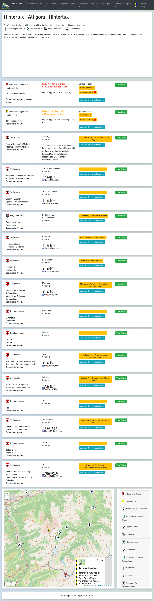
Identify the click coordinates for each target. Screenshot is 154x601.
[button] (136, 5)
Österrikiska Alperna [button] (33, 4)
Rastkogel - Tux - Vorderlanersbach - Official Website (95, 356)
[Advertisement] (77, 57)
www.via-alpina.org (88, 92)
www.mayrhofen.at (87, 88)
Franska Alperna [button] (52, 4)
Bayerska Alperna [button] (68, 4)
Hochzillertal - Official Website (91, 261)
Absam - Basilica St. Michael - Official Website (95, 139)
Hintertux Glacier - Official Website (92, 238)
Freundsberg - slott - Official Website (93, 216)
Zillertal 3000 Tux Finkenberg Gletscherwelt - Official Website (95, 466)
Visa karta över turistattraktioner (92, 100)
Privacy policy (143, 5)
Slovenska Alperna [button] (104, 4)
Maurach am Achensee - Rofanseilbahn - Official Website (95, 285)
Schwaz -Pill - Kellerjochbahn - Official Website (95, 379)
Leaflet (87, 585)
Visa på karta (121, 85)
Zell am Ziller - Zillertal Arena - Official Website (95, 421)
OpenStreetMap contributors (102, 585)
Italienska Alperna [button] (86, 4)
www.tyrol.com (85, 115)
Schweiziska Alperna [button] (123, 4)
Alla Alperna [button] (17, 4)
